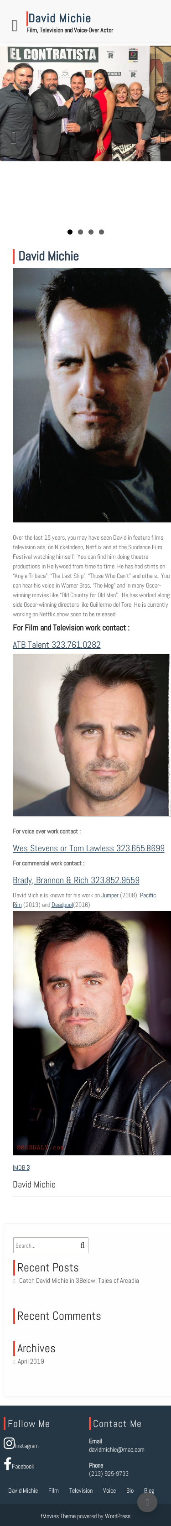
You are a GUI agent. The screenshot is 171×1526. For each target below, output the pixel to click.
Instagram (21, 1446)
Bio (130, 1490)
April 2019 (31, 1361)
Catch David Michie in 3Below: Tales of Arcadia (79, 1280)
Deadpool (62, 905)
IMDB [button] (19, 1167)
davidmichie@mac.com (117, 1449)
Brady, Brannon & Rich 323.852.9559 (76, 880)
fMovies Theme (58, 1516)
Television (81, 1490)
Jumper (110, 895)
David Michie (23, 1490)
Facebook (19, 1466)
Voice (109, 1490)
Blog (149, 1490)
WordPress (117, 1516)
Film (53, 1490)
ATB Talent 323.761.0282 (57, 645)
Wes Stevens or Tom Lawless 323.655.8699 (89, 848)
